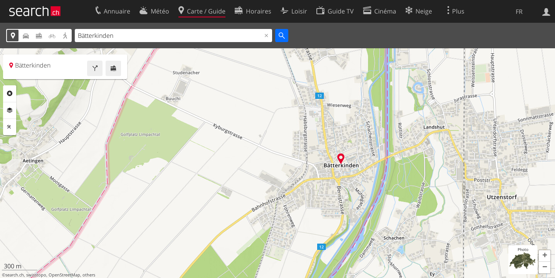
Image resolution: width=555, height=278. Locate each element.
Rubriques (9, 93)
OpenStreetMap (64, 275)
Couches (9, 110)
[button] (544, 256)
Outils (9, 127)
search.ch (14, 275)
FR (519, 11)
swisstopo (36, 275)
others (88, 275)
